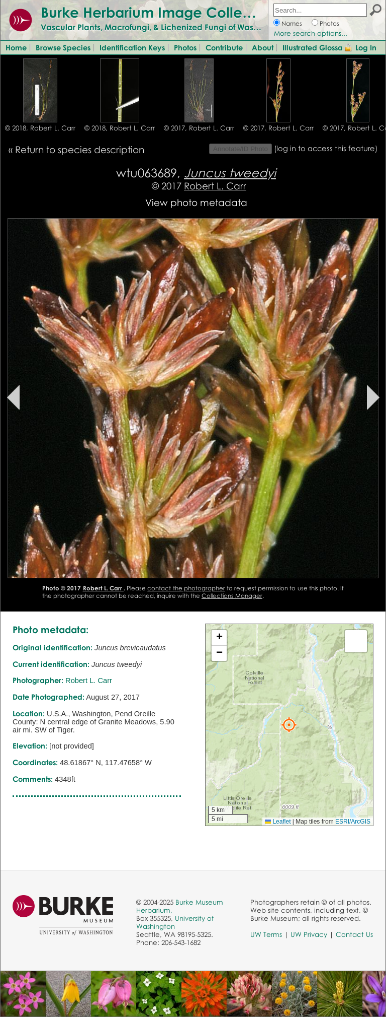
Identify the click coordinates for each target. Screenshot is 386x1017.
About (262, 47)
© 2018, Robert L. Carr (40, 128)
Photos (329, 23)
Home (16, 47)
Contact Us (354, 934)
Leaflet (278, 821)
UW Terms (266, 934)
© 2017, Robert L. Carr (199, 128)
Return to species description (79, 149)
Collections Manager (232, 595)
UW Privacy (309, 934)
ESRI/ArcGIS (352, 821)
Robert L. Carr (215, 185)
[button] (289, 725)
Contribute (224, 47)
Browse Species (63, 47)
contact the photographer (186, 588)
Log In (365, 47)
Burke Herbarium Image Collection (158, 12)
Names (291, 23)
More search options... (310, 33)
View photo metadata (196, 202)
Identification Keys (132, 47)
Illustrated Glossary (316, 47)
